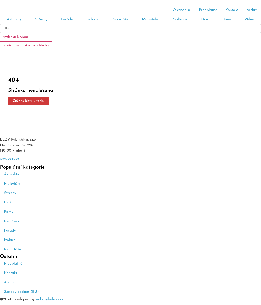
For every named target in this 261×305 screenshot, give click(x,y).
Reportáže (119, 19)
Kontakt (231, 10)
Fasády (67, 19)
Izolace (92, 19)
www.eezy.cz (9, 159)
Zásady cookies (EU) (21, 292)
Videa (249, 19)
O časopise (182, 10)
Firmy (226, 19)
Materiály (150, 19)
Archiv (252, 10)
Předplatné (208, 10)
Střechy (41, 19)
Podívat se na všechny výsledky (26, 45)
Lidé (204, 19)
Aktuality (14, 19)
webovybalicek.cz (49, 299)
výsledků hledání (15, 37)
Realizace (179, 19)
